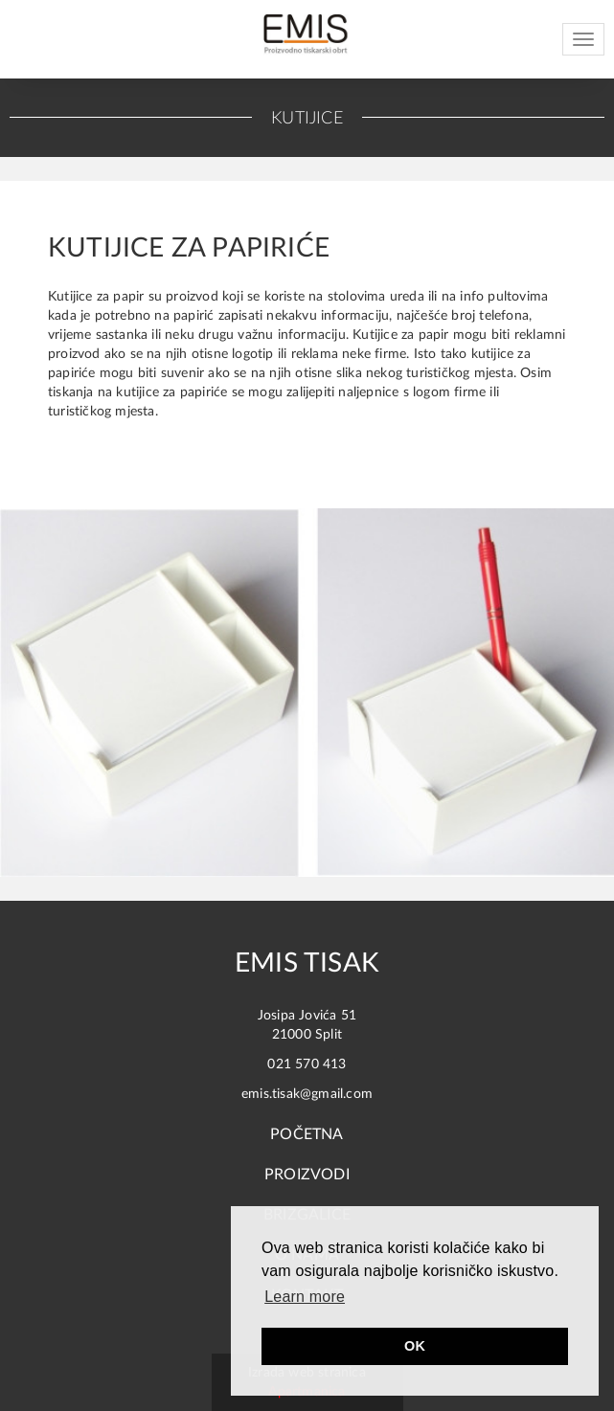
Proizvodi (307, 1174)
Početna (306, 1134)
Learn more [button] (304, 1296)
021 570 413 (306, 1064)
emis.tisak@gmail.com (307, 1094)
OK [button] (414, 1346)
